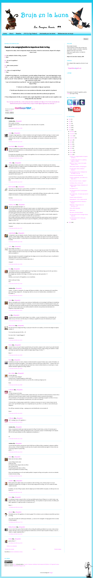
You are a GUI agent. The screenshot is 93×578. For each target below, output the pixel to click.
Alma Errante (12, 325)
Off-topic (10, 110)
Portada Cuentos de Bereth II (76, 197)
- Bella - (10, 162)
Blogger (51, 572)
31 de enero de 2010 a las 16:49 (15, 320)
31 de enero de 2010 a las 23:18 (15, 452)
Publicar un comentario (12, 546)
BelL (14, 564)
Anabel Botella (12, 233)
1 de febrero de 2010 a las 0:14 (15, 476)
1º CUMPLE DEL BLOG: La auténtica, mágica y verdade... (78, 160)
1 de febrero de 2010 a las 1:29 (15, 492)
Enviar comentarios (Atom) (16, 551)
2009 (70, 222)
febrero (71, 152)
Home (5, 33)
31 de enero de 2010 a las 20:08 (15, 385)
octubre (71, 135)
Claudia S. (11, 480)
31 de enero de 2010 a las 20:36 (15, 413)
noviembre (72, 133)
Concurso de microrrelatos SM (76, 175)
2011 (70, 127)
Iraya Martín (12, 146)
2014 (70, 121)
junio (71, 144)
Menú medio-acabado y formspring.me (78, 166)
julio (71, 142)
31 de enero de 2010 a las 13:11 (15, 200)
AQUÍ (68, 93)
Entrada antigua (57, 549)
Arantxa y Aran (12, 204)
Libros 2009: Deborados (75, 208)
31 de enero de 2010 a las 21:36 (15, 438)
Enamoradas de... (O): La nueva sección (78, 199)
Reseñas (18, 33)
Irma (10, 269)
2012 (70, 125)
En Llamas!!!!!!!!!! (74, 188)
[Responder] (19, 121)
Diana (10, 360)
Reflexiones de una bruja (65, 33)
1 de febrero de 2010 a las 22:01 (15, 534)
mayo (71, 146)
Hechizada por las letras (47, 33)
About (11, 33)
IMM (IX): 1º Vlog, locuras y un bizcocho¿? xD (77, 205)
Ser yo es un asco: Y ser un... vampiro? (78, 180)
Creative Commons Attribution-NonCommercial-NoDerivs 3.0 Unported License (41, 564)
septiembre (72, 137)
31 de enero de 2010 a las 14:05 (15, 264)
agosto (71, 140)
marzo (71, 150)
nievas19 (11, 512)
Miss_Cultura (12, 373)
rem (9, 315)
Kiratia (10, 345)
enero (71, 154)
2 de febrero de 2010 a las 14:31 (15, 543)
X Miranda (11, 389)
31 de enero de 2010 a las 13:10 (15, 182)
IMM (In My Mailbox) (30, 33)
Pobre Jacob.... (73, 210)
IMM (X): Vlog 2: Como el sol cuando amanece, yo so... (78, 164)
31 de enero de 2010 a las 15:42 (15, 283)
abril (71, 148)
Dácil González (12, 186)
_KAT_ (10, 246)
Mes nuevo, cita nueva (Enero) (76, 212)
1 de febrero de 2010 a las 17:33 (15, 522)
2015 (70, 119)
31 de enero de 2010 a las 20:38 (15, 422)
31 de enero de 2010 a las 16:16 (15, 295)
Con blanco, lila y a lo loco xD (76, 183)
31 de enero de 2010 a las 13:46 (15, 241)
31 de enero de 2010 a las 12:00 (15, 128)
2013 (70, 123)
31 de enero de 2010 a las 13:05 (15, 158)
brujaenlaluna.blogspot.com (19, 565)
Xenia (10, 133)
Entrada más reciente (9, 549)
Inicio (34, 549)
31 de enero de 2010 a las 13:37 (15, 228)
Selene (10, 300)
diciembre (72, 131)
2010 (70, 129)
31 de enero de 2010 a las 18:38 (15, 355)
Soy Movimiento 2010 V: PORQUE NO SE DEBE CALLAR (78, 172)
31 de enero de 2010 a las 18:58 (15, 368)
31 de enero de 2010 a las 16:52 (15, 340)
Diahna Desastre (12, 527)
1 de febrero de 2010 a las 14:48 (15, 507)
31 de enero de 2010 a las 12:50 (15, 141)
